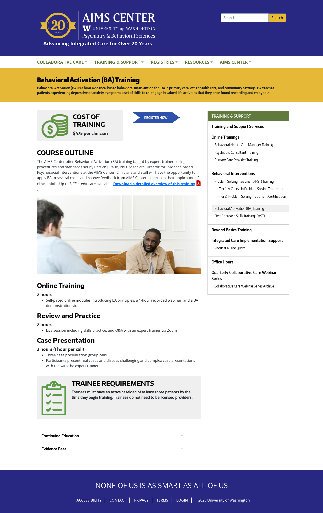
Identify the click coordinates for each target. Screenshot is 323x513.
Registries (162, 62)
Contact (117, 500)
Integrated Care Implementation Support (247, 240)
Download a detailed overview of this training (157, 183)
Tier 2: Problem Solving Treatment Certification (252, 196)
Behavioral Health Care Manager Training (243, 144)
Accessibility (88, 500)
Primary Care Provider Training (236, 160)
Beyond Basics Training (232, 229)
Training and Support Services (238, 126)
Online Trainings (225, 137)
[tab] (112, 435)
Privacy (141, 500)
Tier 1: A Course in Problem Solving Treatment (251, 188)
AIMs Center (234, 62)
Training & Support (117, 62)
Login (182, 500)
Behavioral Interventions (233, 173)
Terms (162, 500)
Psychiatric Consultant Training (236, 152)
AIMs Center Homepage (97, 29)
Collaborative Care (60, 62)
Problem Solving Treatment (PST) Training (244, 181)
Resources (197, 62)
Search (277, 17)
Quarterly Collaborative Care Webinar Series (244, 275)
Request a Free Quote (230, 248)
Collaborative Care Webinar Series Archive (244, 286)
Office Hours (223, 261)
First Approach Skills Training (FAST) (239, 216)
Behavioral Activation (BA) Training (239, 208)
